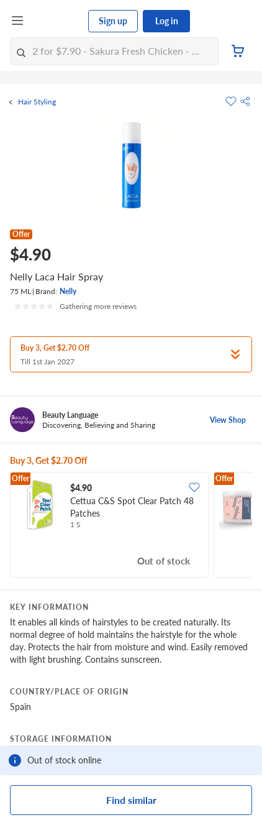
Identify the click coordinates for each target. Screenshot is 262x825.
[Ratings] (75, 306)
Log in (166, 21)
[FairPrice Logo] (56, 21)
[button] (245, 101)
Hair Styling (37, 102)
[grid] (131, 526)
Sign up (113, 21)
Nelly (68, 291)
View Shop (228, 420)
